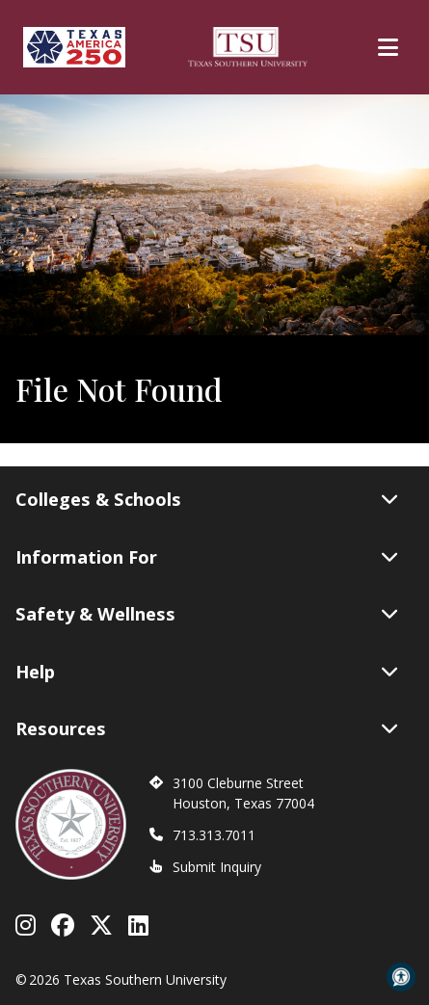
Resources (206, 728)
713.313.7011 (214, 835)
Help (206, 671)
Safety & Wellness (206, 613)
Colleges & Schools (206, 499)
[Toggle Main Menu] (388, 47)
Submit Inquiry (217, 867)
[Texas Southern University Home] (247, 47)
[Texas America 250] (74, 47)
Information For (206, 556)
